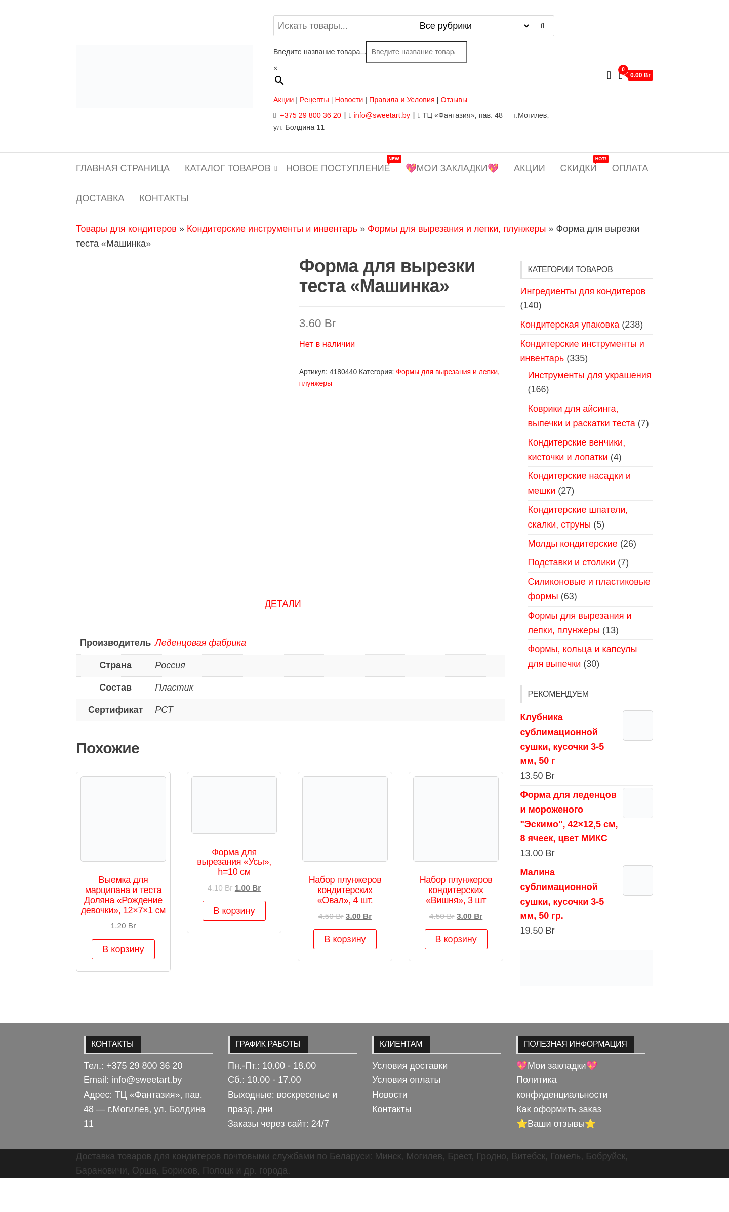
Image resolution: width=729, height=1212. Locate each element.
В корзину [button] (123, 983)
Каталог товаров (228, 168)
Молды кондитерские (573, 544)
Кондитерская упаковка (570, 324)
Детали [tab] (283, 638)
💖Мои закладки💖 (452, 168)
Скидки (582, 164)
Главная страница (123, 168)
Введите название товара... (319, 52)
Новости (349, 100)
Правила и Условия (402, 100)
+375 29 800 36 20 (309, 115)
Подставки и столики (572, 562)
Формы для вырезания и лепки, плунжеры (457, 229)
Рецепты (315, 100)
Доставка (100, 198)
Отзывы (454, 100)
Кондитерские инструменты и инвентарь (272, 229)
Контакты (164, 198)
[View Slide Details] (587, 967)
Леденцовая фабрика (200, 677)
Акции (283, 100)
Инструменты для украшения (590, 375)
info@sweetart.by (381, 115)
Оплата (630, 168)
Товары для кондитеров (126, 229)
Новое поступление (342, 164)
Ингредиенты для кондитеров (583, 291)
